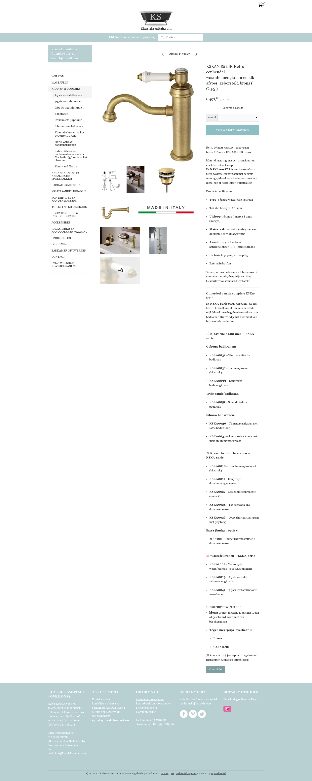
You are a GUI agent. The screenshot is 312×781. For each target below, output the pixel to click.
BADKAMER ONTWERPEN (69, 251)
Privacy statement (146, 707)
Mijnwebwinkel (218, 773)
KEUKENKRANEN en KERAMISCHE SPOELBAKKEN (65, 176)
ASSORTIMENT (115, 707)
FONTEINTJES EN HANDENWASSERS (64, 199)
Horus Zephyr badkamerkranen (65, 143)
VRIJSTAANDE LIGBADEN (69, 191)
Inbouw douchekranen (69, 126)
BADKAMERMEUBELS (66, 185)
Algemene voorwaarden (150, 699)
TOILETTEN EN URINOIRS (69, 207)
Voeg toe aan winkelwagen (232, 130)
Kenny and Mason (66, 166)
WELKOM (58, 76)
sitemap (165, 773)
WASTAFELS (60, 83)
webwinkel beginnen (186, 773)
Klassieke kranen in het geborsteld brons (69, 134)
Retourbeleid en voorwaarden (153, 703)
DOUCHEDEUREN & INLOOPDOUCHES (65, 215)
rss (172, 773)
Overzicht (215, 669)
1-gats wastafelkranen (68, 95)
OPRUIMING (60, 244)
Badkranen (61, 114)
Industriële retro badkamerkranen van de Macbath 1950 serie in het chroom (71, 156)
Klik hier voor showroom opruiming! (132, 37)
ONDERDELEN (61, 238)
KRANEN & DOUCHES (66, 89)
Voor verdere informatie (63, 745)
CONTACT (58, 257)
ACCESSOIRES (61, 222)
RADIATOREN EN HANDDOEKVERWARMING (70, 230)
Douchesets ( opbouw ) (69, 120)
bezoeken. (111, 720)
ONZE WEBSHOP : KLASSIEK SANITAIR (65, 264)
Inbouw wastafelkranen (69, 108)
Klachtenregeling (146, 712)
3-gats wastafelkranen (68, 101)
